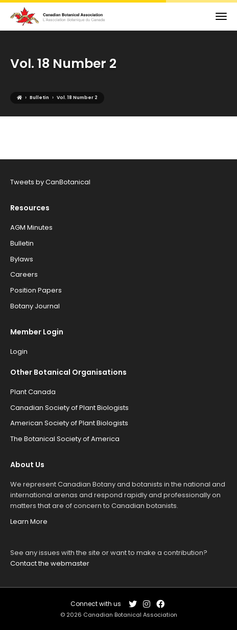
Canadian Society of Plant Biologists (69, 408)
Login (19, 351)
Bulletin (22, 243)
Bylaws (21, 259)
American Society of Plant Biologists (69, 423)
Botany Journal (35, 306)
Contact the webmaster (49, 563)
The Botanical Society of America (65, 439)
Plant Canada (33, 392)
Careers (24, 274)
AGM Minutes (31, 227)
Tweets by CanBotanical (50, 182)
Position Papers (36, 290)
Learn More (29, 521)
